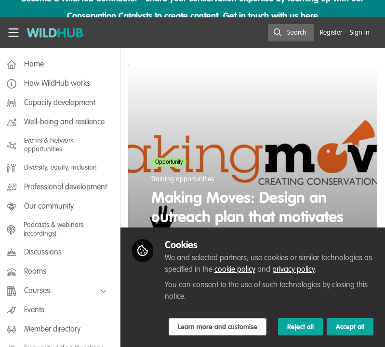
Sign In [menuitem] (360, 32)
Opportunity (172, 162)
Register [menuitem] (331, 32)
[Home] (50, 32)
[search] (291, 32)
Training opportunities (185, 179)
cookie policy (247, 270)
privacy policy (306, 270)
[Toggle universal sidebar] (13, 32)
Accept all (350, 327)
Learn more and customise (220, 327)
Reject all (300, 327)
